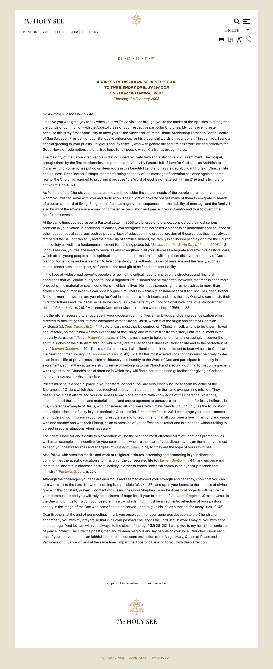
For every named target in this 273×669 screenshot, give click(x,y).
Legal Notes (116, 657)
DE (120, 58)
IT (145, 58)
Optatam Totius (127, 447)
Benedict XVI (36, 32)
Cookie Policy (137, 657)
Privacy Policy (160, 657)
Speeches (60, 32)
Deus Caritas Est (78, 326)
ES (137, 58)
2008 (75, 32)
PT (153, 58)
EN (129, 58)
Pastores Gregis (71, 471)
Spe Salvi (65, 308)
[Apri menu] (246, 21)
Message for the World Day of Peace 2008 (185, 244)
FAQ (101, 657)
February (89, 32)
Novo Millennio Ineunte (96, 337)
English (234, 31)
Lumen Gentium (65, 348)
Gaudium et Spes (105, 354)
